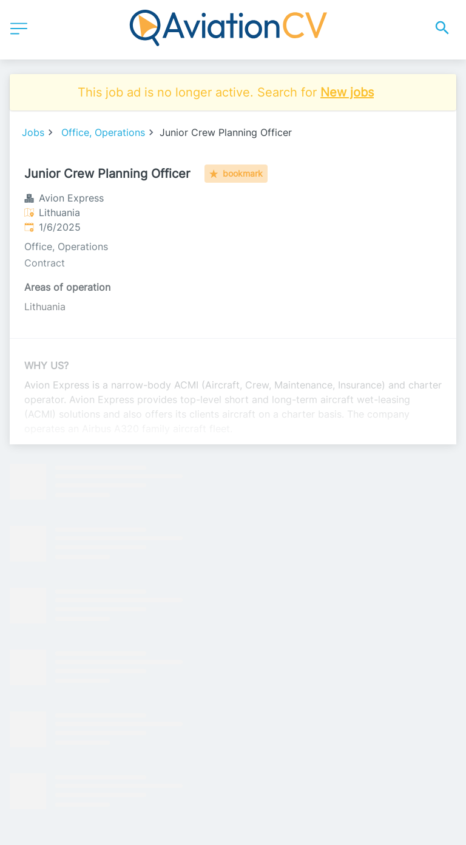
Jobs (33, 132)
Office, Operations (103, 132)
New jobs (347, 92)
